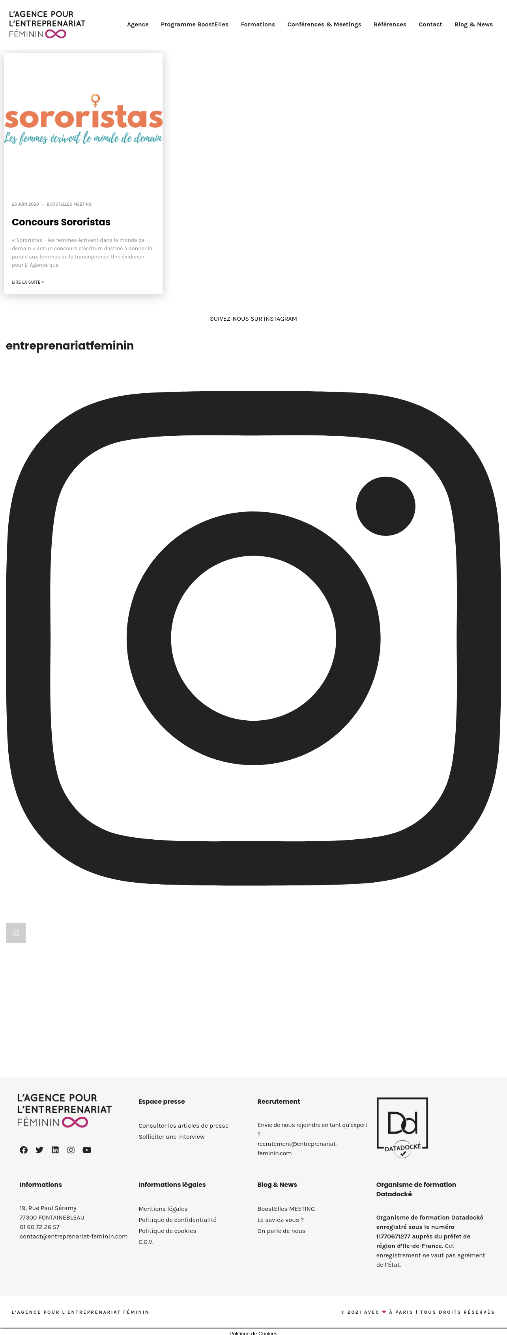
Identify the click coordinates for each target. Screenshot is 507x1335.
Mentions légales (162, 1208)
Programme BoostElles (195, 24)
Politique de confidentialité (177, 1219)
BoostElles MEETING (69, 204)
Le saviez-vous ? (281, 1219)
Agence (138, 24)
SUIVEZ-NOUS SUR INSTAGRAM (253, 318)
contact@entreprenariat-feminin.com (74, 1236)
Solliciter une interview (171, 1136)
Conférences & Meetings (324, 24)
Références (390, 24)
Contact (430, 24)
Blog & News (474, 24)
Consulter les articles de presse (183, 1125)
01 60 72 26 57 (39, 1227)
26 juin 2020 (25, 204)
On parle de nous (282, 1231)
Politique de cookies (167, 1231)
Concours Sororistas (61, 222)
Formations (258, 24)
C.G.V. (145, 1242)
